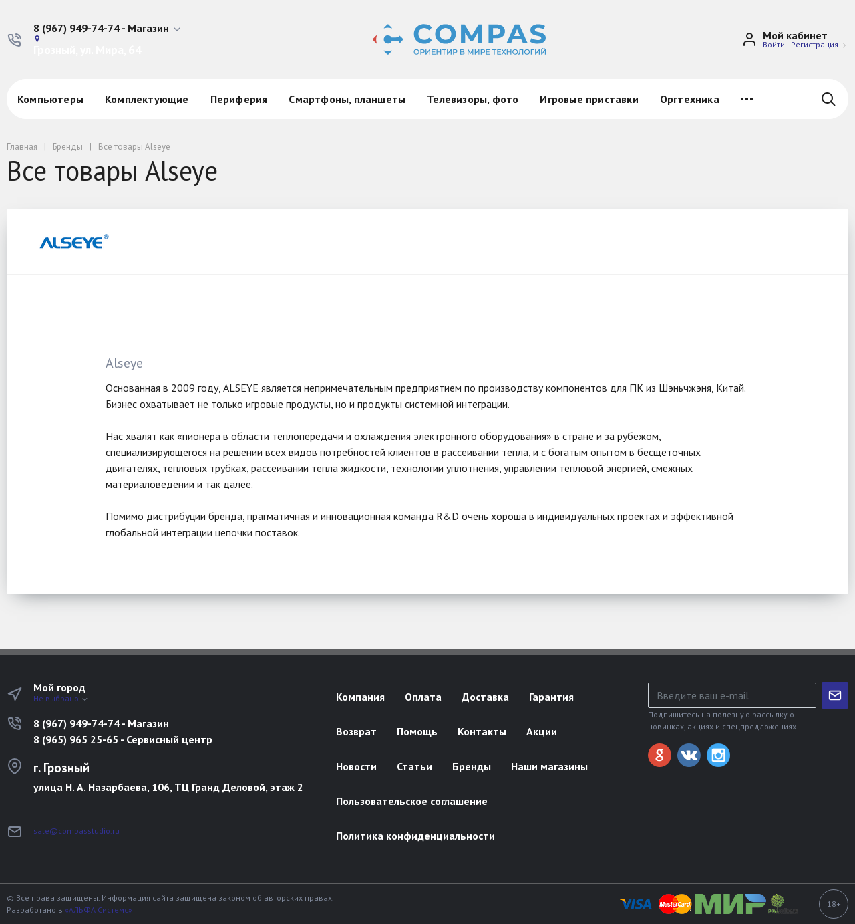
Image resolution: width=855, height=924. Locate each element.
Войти (774, 44)
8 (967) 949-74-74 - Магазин (101, 723)
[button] (107, 29)
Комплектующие (147, 99)
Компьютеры (50, 99)
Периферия (239, 99)
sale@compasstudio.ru (76, 831)
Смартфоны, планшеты (347, 99)
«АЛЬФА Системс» (98, 910)
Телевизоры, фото (472, 99)
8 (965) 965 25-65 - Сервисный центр (122, 739)
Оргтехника (689, 99)
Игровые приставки (589, 99)
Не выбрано (61, 698)
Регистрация (814, 44)
